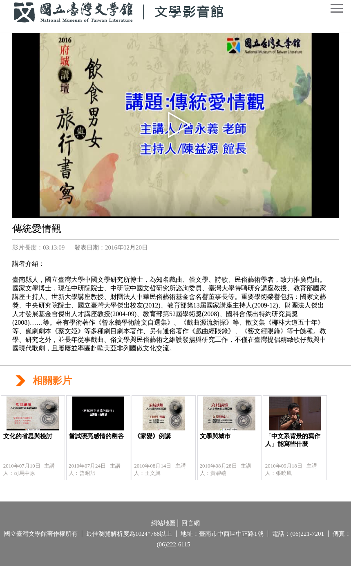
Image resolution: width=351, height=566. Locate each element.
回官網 (190, 523)
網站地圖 (163, 523)
